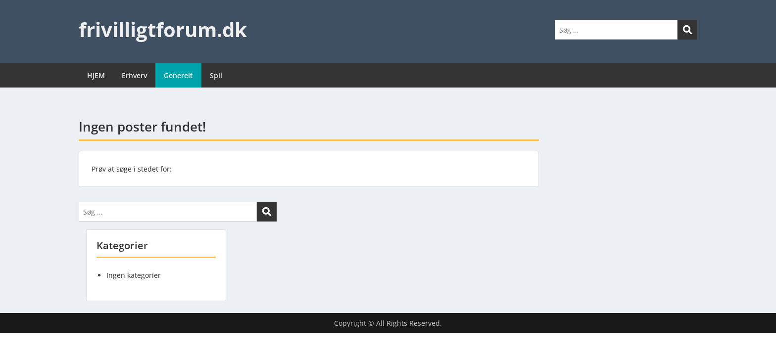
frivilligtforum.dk (163, 29)
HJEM (96, 75)
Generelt (178, 75)
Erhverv (134, 75)
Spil (216, 75)
